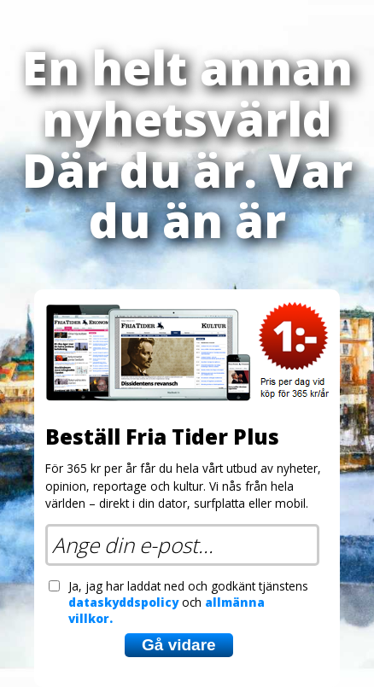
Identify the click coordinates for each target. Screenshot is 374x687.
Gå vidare (179, 645)
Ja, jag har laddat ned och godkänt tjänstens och (188, 602)
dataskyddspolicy (123, 602)
